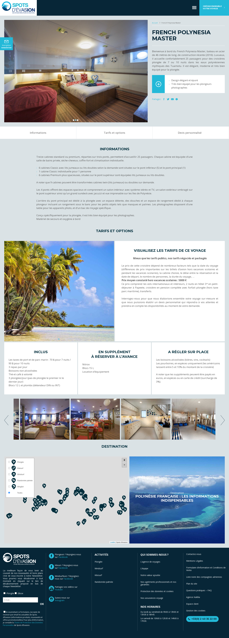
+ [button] (124, 460)
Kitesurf (98, 575)
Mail (172, 99)
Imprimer (176, 99)
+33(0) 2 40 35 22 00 (204, 619)
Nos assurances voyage (151, 598)
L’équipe (144, 568)
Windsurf (99, 568)
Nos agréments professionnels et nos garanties (158, 583)
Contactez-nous (193, 554)
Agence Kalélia (193, 597)
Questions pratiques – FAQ (199, 590)
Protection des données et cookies (157, 591)
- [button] (124, 465)
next (223, 420)
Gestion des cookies (195, 610)
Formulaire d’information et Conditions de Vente (206, 569)
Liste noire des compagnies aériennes (204, 577)
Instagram (59, 600)
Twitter (168, 99)
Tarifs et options (114, 132)
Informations (38, 132)
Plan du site (191, 583)
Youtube (59, 589)
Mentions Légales (194, 560)
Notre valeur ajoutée (150, 575)
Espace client (192, 603)
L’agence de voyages (150, 561)
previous (6, 420)
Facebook (164, 99)
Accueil (155, 23)
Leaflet (112, 542)
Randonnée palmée (104, 582)
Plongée (98, 561)
